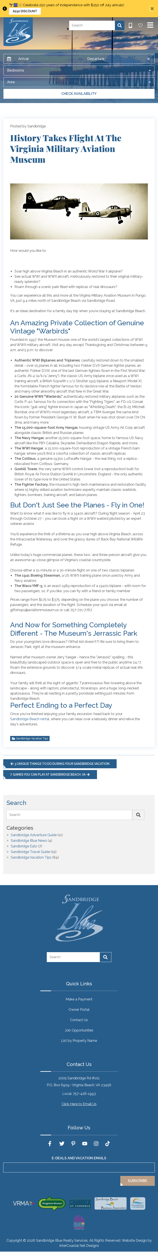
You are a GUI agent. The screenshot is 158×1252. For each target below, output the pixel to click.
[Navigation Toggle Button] (150, 25)
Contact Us (79, 1020)
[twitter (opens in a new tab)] (62, 1143)
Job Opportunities (79, 1030)
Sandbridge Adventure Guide (34, 835)
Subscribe (137, 1181)
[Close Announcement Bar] (152, 8)
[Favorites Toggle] (140, 25)
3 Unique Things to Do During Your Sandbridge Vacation (60, 763)
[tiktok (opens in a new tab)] (107, 1143)
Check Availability (79, 94)
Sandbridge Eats (24, 846)
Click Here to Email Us (79, 1104)
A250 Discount (25, 11)
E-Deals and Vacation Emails (79, 1158)
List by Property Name (79, 1041)
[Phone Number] (130, 25)
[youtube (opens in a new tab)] (85, 1143)
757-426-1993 (84, 1094)
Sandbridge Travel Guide (30, 852)
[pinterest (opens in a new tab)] (73, 1143)
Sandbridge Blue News (29, 841)
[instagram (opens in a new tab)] (96, 1143)
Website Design (134, 1240)
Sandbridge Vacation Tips (30, 738)
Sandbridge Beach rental (29, 719)
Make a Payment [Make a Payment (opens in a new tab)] (79, 999)
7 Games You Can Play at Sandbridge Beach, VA (50, 774)
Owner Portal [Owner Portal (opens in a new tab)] (79, 1010)
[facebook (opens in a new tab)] (50, 1143)
